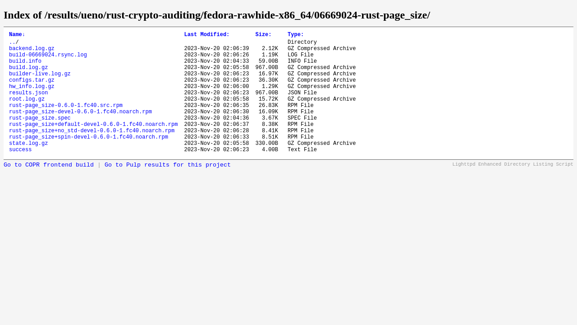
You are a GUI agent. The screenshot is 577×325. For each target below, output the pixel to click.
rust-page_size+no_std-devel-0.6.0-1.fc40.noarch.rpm (91, 152)
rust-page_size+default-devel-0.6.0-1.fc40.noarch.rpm (93, 144)
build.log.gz (28, 75)
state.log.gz (28, 167)
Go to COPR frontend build (49, 190)
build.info (25, 67)
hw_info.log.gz (32, 98)
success (20, 175)
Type (296, 35)
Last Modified (206, 35)
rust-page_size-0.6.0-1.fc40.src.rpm (66, 121)
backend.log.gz (32, 52)
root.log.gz (27, 113)
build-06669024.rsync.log (48, 60)
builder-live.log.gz (40, 83)
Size (263, 35)
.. (12, 44)
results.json (28, 106)
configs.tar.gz (32, 90)
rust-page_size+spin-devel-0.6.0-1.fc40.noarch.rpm (88, 159)
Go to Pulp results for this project (168, 190)
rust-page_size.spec (40, 136)
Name (17, 35)
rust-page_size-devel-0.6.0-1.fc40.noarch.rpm (80, 129)
